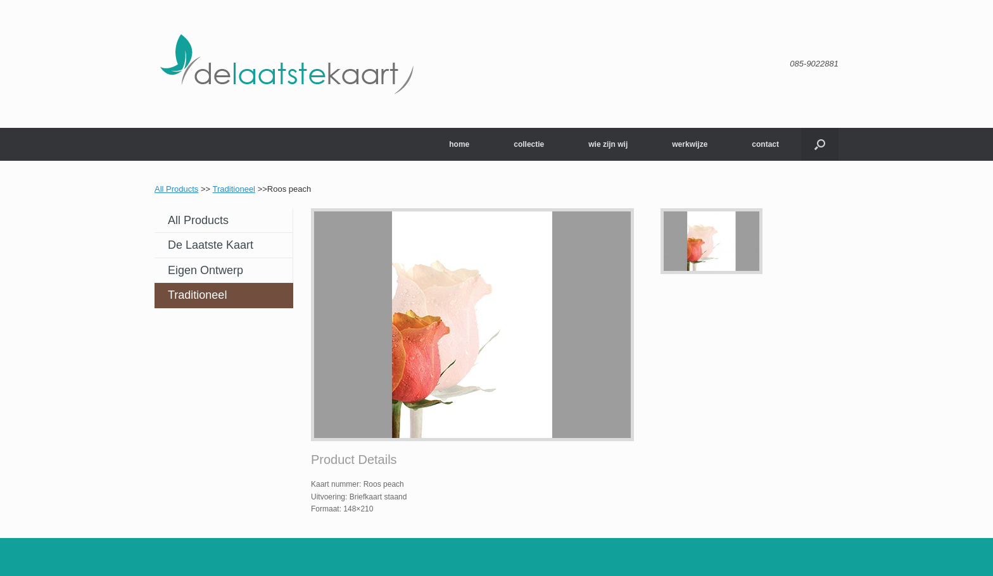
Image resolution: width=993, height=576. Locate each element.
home (459, 144)
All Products (176, 189)
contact (765, 144)
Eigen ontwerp (205, 270)
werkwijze (689, 144)
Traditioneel (234, 189)
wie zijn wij (608, 144)
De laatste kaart (210, 245)
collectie (529, 144)
